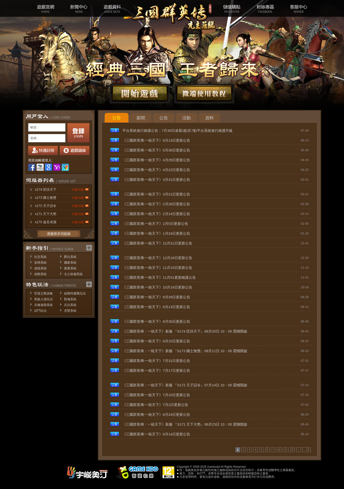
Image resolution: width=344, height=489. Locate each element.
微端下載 (204, 93)
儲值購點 (231, 8)
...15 (306, 449)
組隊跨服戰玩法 (75, 293)
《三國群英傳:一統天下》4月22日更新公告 (156, 170)
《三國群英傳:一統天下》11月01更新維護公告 (159, 277)
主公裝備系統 (73, 274)
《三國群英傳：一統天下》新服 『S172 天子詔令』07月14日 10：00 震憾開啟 (184, 385)
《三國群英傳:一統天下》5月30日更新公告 (156, 150)
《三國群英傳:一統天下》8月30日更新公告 (156, 321)
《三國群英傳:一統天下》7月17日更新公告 (156, 370)
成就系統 (40, 268)
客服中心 (298, 8)
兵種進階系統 (43, 305)
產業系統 (70, 268)
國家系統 (70, 262)
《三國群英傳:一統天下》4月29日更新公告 (156, 160)
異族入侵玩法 (43, 299)
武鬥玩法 (40, 310)
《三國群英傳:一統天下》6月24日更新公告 (156, 414)
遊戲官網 (45, 8)
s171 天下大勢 (62, 214)
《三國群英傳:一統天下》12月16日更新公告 (157, 258)
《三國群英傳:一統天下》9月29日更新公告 (156, 297)
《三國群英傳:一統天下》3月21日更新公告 (156, 194)
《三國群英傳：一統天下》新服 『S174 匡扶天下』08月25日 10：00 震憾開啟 (184, 331)
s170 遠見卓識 (62, 222)
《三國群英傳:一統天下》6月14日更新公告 (156, 434)
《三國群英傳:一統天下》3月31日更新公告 (156, 180)
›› (299, 449)
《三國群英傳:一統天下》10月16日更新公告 (157, 287)
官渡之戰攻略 (43, 293)
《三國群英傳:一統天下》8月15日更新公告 (156, 341)
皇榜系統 (40, 262)
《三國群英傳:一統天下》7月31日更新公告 (156, 361)
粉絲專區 (265, 8)
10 (291, 449)
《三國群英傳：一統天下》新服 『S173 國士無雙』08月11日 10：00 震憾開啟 (184, 351)
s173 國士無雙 (62, 198)
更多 (58, 233)
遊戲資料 (112, 8)
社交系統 (40, 257)
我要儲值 (74, 150)
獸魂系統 (70, 299)
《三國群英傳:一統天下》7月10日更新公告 (156, 395)
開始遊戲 (140, 93)
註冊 (43, 150)
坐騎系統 (40, 274)
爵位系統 (70, 257)
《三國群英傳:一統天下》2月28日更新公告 (156, 204)
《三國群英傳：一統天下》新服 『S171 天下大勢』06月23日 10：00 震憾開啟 (184, 424)
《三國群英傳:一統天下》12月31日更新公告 (157, 243)
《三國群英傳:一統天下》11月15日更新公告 (157, 268)
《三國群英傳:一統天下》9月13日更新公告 (156, 307)
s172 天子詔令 (62, 206)
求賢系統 (70, 310)
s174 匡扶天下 (62, 190)
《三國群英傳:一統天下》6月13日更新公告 (156, 140)
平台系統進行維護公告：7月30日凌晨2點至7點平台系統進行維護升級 (177, 130)
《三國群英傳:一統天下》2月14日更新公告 (156, 214)
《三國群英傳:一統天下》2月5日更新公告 (155, 224)
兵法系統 (70, 305)
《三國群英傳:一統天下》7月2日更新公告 (155, 405)
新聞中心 (79, 8)
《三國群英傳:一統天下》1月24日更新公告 (156, 233)
